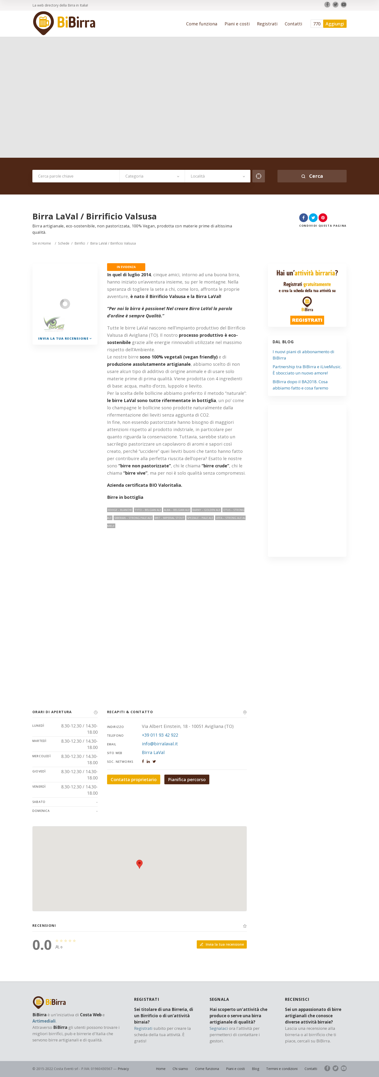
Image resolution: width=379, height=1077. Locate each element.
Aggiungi (335, 24)
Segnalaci (219, 1028)
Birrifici (79, 243)
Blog (255, 1068)
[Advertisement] (309, 482)
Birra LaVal (153, 752)
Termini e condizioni (282, 1068)
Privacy (123, 1068)
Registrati (267, 24)
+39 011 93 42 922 (160, 735)
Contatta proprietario (134, 779)
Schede (63, 243)
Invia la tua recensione (222, 944)
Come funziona (201, 24)
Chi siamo (180, 1068)
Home (46, 243)
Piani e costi (237, 24)
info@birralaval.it (160, 744)
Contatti (293, 24)
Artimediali (44, 1021)
